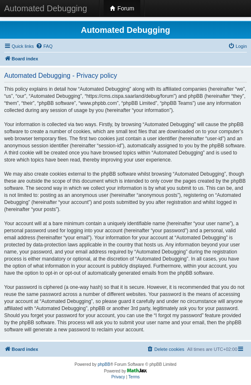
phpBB (104, 364)
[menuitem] (44, 46)
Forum (122, 8)
